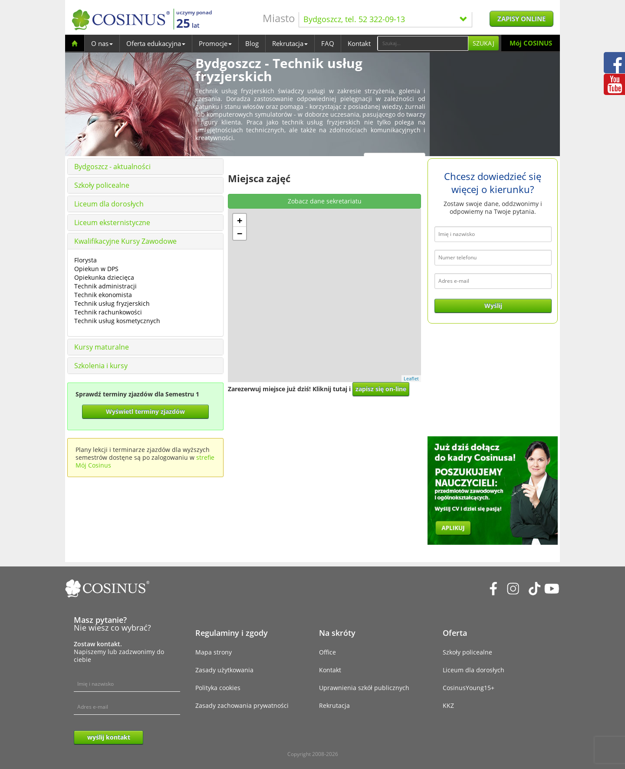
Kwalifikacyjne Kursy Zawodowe (125, 241)
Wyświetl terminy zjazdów (145, 411)
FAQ (327, 43)
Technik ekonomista (103, 295)
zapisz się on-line (380, 389)
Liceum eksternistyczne (112, 222)
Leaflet (411, 378)
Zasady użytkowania (224, 670)
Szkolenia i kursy (101, 365)
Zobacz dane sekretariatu (325, 201)
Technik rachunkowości (108, 312)
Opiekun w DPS (96, 269)
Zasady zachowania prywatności (242, 705)
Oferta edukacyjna (155, 43)
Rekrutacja (290, 43)
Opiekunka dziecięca (104, 277)
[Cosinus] (121, 20)
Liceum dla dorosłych (109, 204)
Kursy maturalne (101, 347)
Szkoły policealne (101, 185)
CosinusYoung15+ (468, 688)
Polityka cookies (217, 688)
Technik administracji (105, 286)
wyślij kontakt (108, 737)
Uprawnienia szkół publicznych (364, 688)
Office (327, 652)
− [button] (240, 233)
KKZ (448, 705)
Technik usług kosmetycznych (117, 321)
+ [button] (240, 220)
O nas (102, 43)
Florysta (85, 260)
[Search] (423, 43)
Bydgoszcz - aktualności (112, 166)
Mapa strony (213, 652)
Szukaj (483, 43)
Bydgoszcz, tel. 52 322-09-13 (385, 19)
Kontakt (359, 43)
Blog (252, 43)
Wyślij (493, 305)
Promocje (215, 43)
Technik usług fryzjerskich (112, 303)
